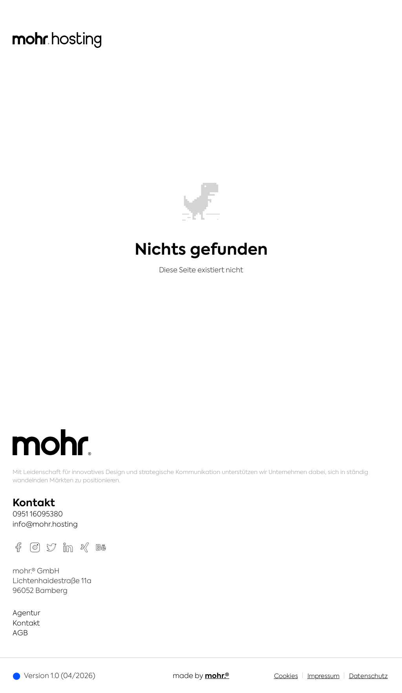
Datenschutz (368, 676)
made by (201, 675)
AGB (20, 632)
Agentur (26, 612)
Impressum (323, 676)
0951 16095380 (38, 513)
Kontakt (26, 622)
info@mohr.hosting (45, 524)
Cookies (286, 676)
